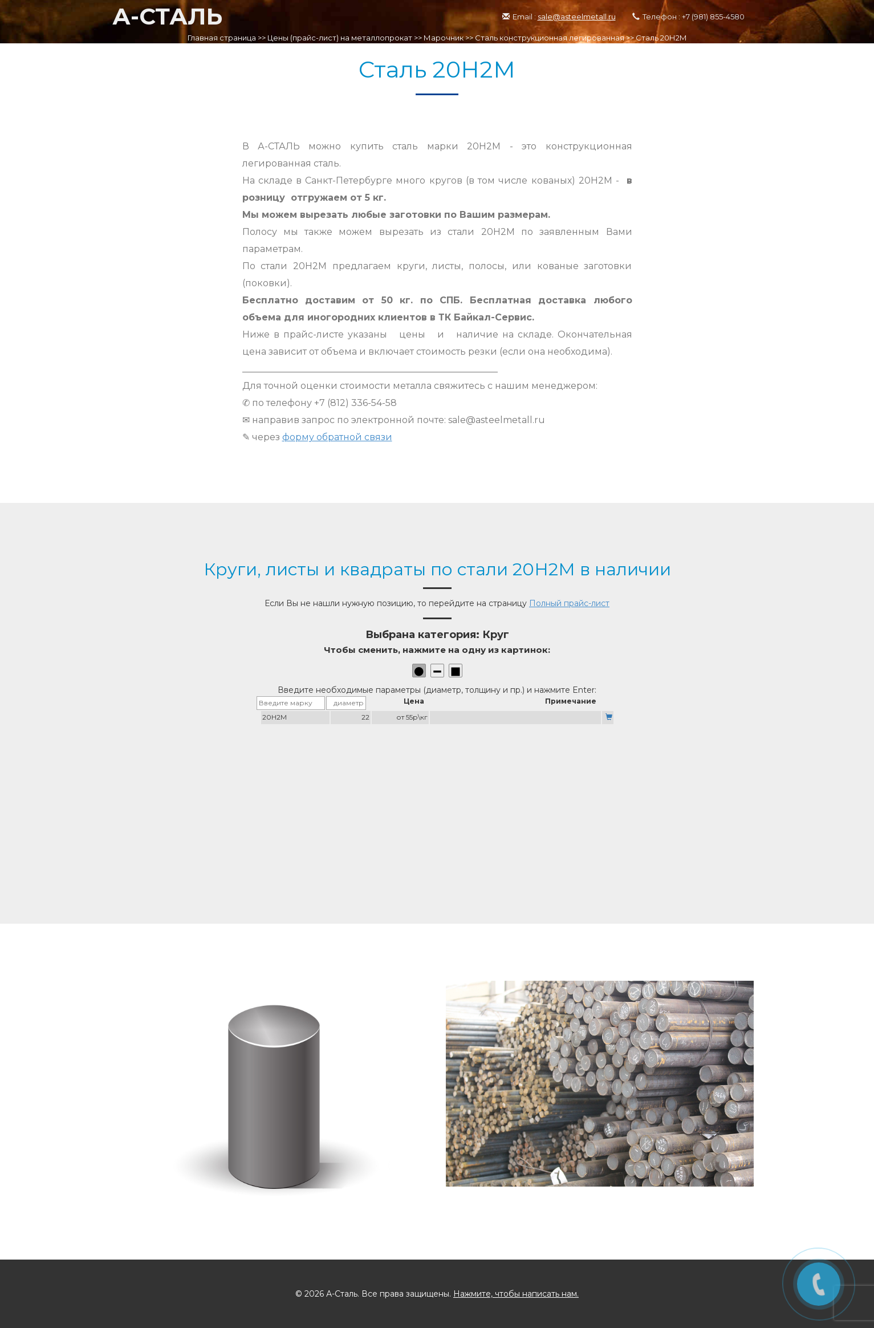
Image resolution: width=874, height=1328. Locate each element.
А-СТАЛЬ (167, 16)
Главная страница (222, 37)
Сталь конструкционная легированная (549, 37)
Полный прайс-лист (569, 603)
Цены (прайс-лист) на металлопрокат (339, 37)
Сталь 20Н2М (661, 37)
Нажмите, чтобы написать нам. (516, 1294)
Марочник (444, 37)
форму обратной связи (337, 437)
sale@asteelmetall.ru (577, 16)
